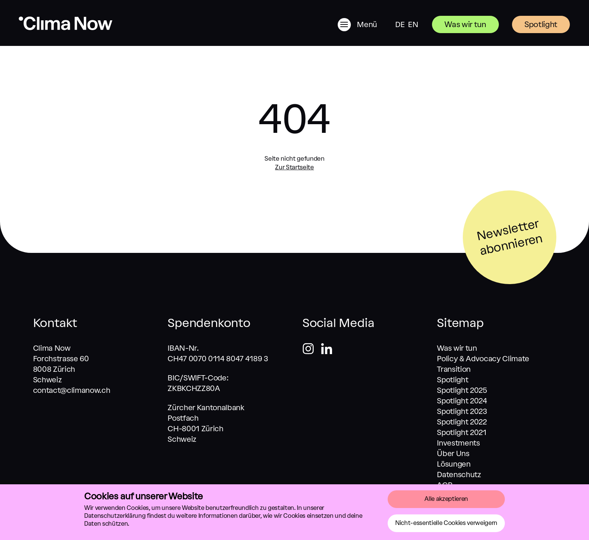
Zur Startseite (294, 167)
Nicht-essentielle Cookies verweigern (446, 522)
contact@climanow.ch (71, 390)
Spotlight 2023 (462, 411)
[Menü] (366, 24)
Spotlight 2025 (462, 390)
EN (413, 24)
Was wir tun (465, 24)
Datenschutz (459, 474)
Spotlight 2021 (461, 432)
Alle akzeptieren (446, 498)
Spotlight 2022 (461, 421)
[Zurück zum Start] (65, 28)
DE (400, 24)
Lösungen (453, 464)
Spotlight (540, 24)
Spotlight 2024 (462, 400)
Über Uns (453, 453)
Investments (458, 442)
